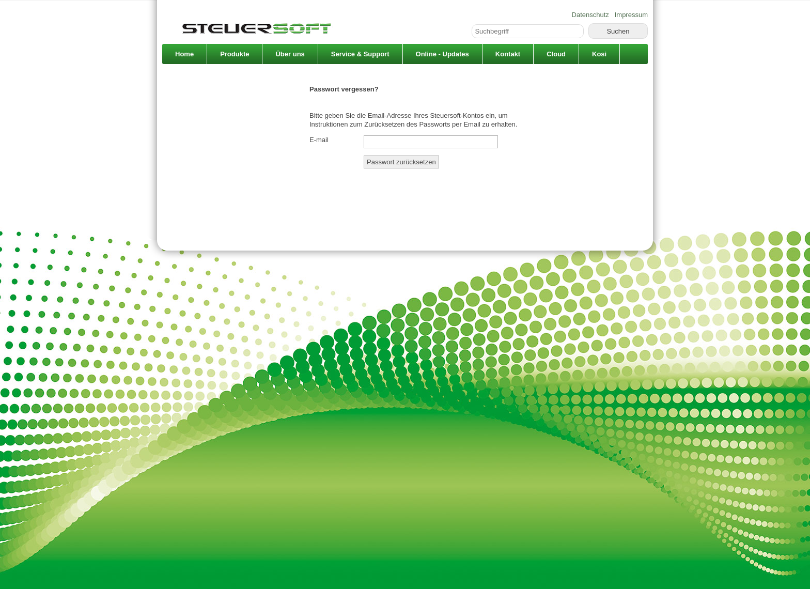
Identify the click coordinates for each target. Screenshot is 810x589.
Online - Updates (442, 54)
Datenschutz (590, 15)
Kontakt (507, 54)
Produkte (234, 54)
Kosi (599, 54)
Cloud (556, 54)
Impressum (631, 15)
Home (184, 54)
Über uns (289, 54)
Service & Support (360, 54)
